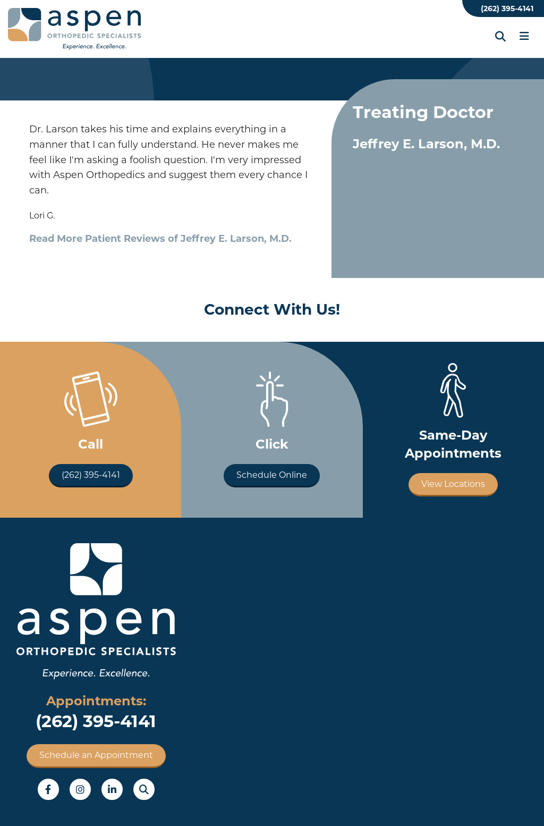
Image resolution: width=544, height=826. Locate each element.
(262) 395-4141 (507, 8)
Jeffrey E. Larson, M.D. (426, 143)
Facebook (48, 789)
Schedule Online (271, 475)
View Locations (453, 484)
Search (144, 789)
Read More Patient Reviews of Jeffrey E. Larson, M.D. (160, 239)
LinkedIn (112, 789)
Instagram (80, 789)
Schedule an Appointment (96, 755)
